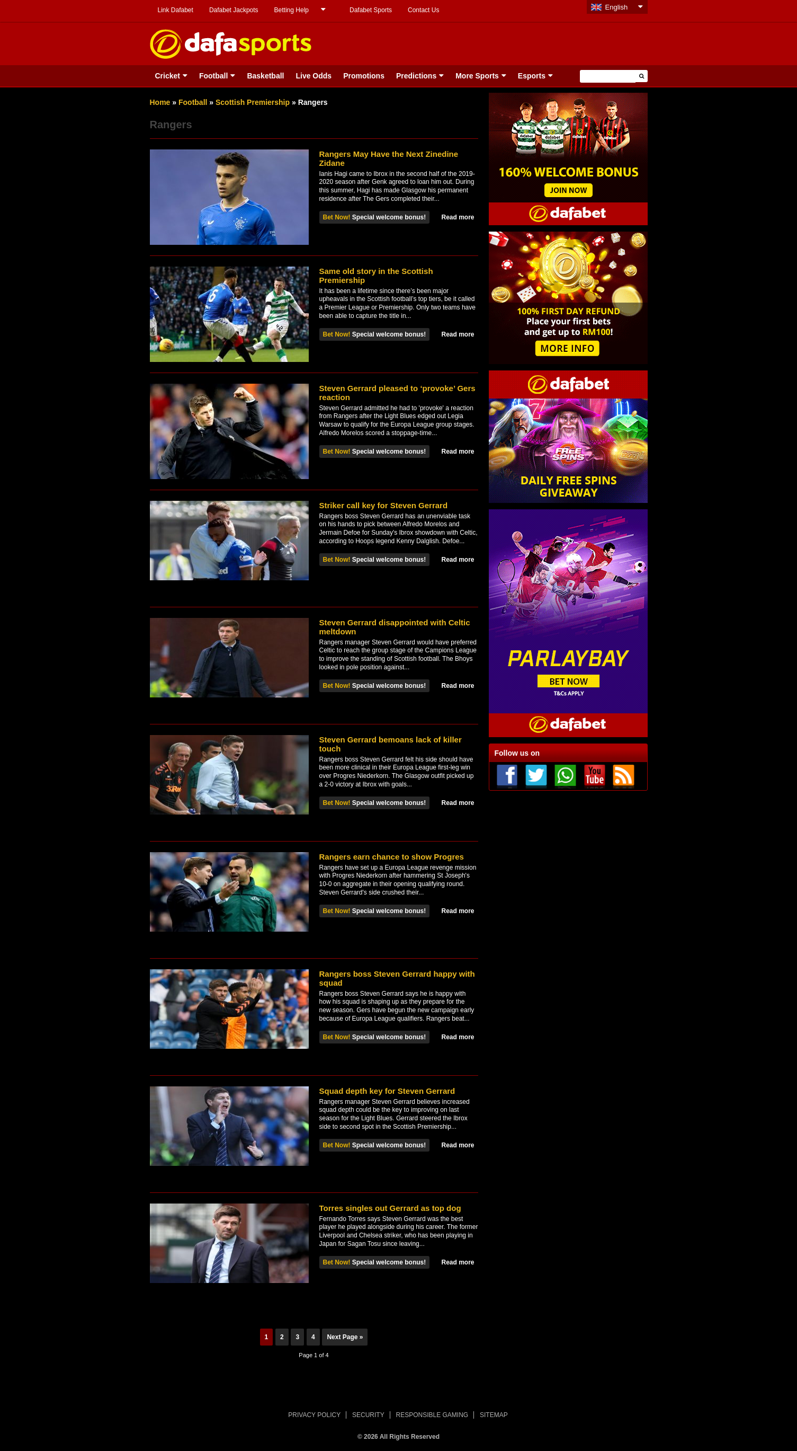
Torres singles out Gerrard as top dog (390, 1208)
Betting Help (291, 10)
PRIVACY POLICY (314, 1415)
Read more (457, 217)
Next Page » (345, 1337)
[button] (641, 76)
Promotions (363, 76)
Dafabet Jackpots (233, 10)
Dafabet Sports (371, 10)
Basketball (265, 76)
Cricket (167, 76)
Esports (531, 76)
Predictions (416, 76)
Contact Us (423, 10)
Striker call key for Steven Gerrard (383, 505)
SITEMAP (494, 1415)
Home (160, 102)
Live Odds (313, 76)
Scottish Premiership (253, 102)
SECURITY (368, 1415)
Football (213, 76)
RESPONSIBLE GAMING (432, 1415)
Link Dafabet (175, 10)
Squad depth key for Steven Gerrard (387, 1090)
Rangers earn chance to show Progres (391, 856)
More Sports (477, 76)
